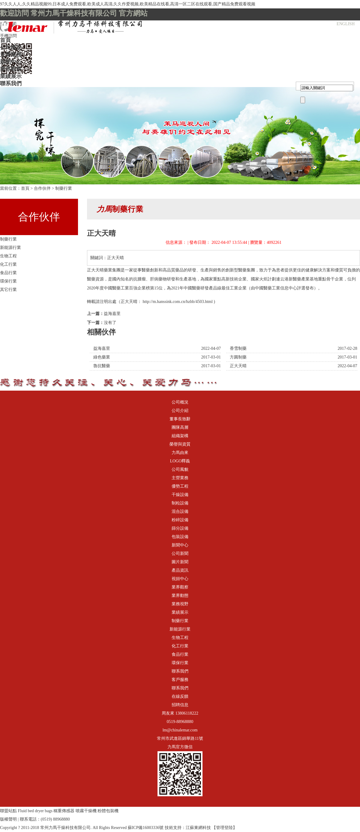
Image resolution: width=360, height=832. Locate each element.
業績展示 (11, 76)
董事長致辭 (180, 419)
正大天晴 (238, 366)
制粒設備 (180, 503)
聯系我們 (11, 83)
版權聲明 (8, 819)
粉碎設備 (180, 520)
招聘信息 (180, 705)
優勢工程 (180, 486)
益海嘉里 (112, 313)
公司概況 (11, 47)
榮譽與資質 (180, 444)
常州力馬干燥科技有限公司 (65, 827)
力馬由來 (180, 452)
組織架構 (180, 436)
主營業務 (11, 55)
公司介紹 (180, 410)
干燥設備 (180, 494)
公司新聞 (180, 553)
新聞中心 (11, 62)
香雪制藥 (238, 348)
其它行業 (8, 289)
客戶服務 (180, 679)
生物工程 (8, 256)
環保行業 (8, 281)
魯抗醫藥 (101, 366)
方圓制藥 (238, 357)
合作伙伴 (42, 188)
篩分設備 (180, 528)
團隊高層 (180, 427)
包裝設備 (180, 536)
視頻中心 (180, 578)
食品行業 (8, 273)
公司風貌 (180, 469)
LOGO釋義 (180, 461)
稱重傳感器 (63, 811)
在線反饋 (180, 696)
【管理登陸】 (224, 827)
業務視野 (180, 604)
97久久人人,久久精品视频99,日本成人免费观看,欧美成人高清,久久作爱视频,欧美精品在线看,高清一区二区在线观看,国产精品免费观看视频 (127, 4)
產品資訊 (180, 570)
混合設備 (180, 511)
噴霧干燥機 (86, 811)
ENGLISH (346, 24)
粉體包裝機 (108, 811)
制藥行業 (63, 188)
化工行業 (8, 264)
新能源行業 (10, 247)
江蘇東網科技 (198, 827)
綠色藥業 (101, 357)
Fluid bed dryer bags (35, 811)
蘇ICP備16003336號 (146, 827)
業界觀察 (11, 69)
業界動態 (180, 595)
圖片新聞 (180, 562)
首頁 (5, 40)
